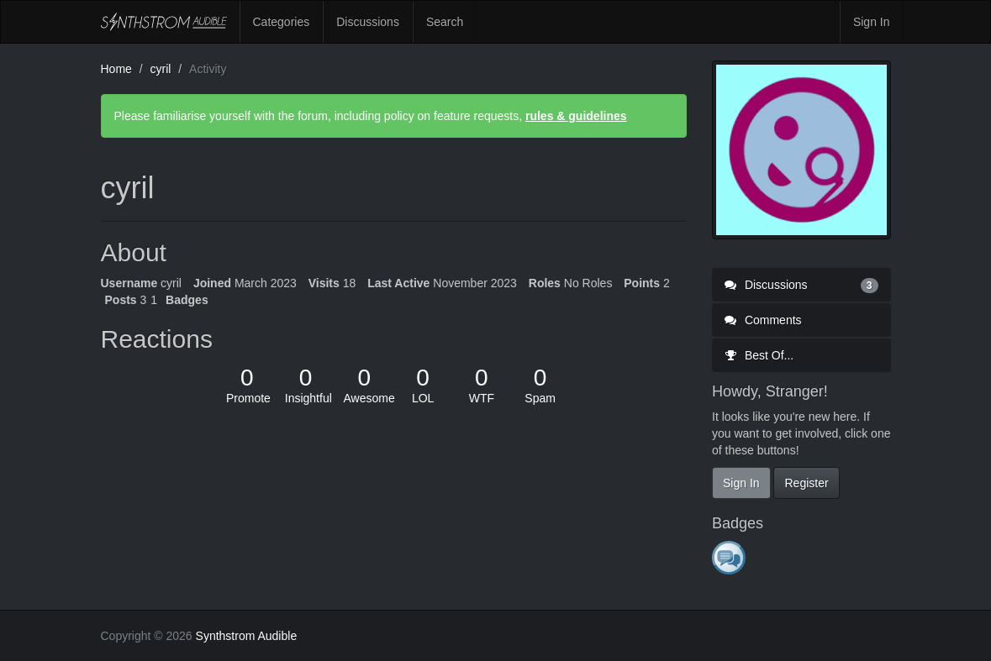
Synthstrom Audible (164, 22)
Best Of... (759, 355)
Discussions (367, 22)
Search (444, 22)
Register (806, 483)
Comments (763, 320)
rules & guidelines (576, 116)
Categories (281, 22)
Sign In (871, 22)
